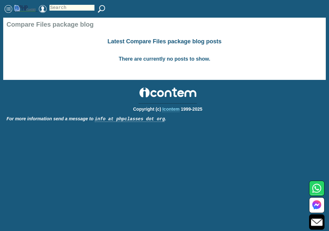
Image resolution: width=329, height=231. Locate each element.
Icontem (171, 109)
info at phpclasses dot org (130, 119)
